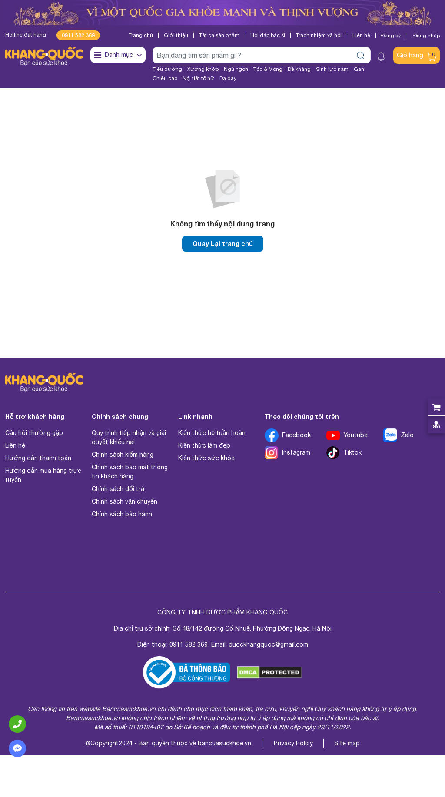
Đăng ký (391, 36)
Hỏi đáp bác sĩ (267, 35)
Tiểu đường (167, 69)
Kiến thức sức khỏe (206, 458)
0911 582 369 (78, 35)
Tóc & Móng (267, 69)
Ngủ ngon (236, 69)
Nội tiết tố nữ (198, 78)
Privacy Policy (293, 743)
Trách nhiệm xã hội (319, 35)
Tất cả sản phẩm (219, 35)
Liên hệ (361, 35)
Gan (359, 69)
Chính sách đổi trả (118, 489)
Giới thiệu (176, 35)
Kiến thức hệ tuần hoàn (212, 433)
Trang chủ (141, 35)
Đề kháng (299, 69)
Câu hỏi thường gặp (34, 433)
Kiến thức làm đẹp (204, 445)
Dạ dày (227, 78)
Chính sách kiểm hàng (122, 455)
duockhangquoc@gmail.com (268, 644)
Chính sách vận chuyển (124, 501)
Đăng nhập (426, 36)
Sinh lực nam (332, 69)
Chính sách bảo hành (122, 514)
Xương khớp (203, 69)
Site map (347, 743)
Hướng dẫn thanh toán (38, 458)
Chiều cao (165, 78)
